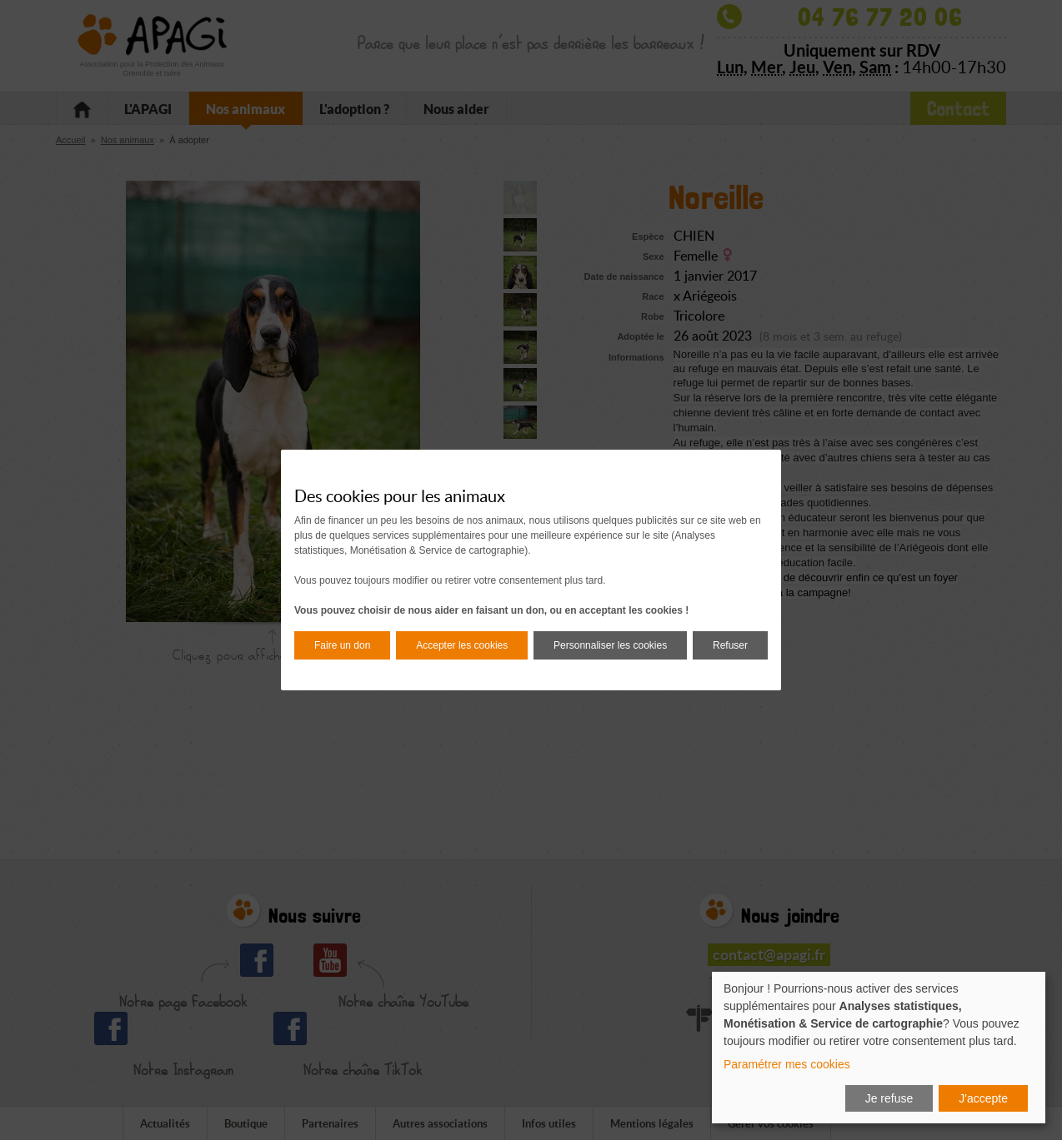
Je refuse (889, 1098)
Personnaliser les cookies (610, 645)
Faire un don (342, 645)
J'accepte (983, 1098)
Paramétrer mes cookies (787, 1064)
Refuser (730, 645)
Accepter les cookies (462, 645)
